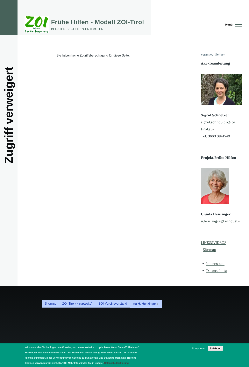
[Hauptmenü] (232, 24)
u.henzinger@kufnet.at (220, 221)
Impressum (215, 263)
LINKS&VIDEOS (213, 242)
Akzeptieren (198, 348)
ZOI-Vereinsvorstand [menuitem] (113, 303)
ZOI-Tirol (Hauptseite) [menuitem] (77, 303)
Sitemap (209, 249)
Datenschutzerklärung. (116, 363)
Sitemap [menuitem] (50, 303)
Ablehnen (215, 348)
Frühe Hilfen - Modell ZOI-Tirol (97, 22)
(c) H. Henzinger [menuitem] (146, 303)
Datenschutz (216, 270)
